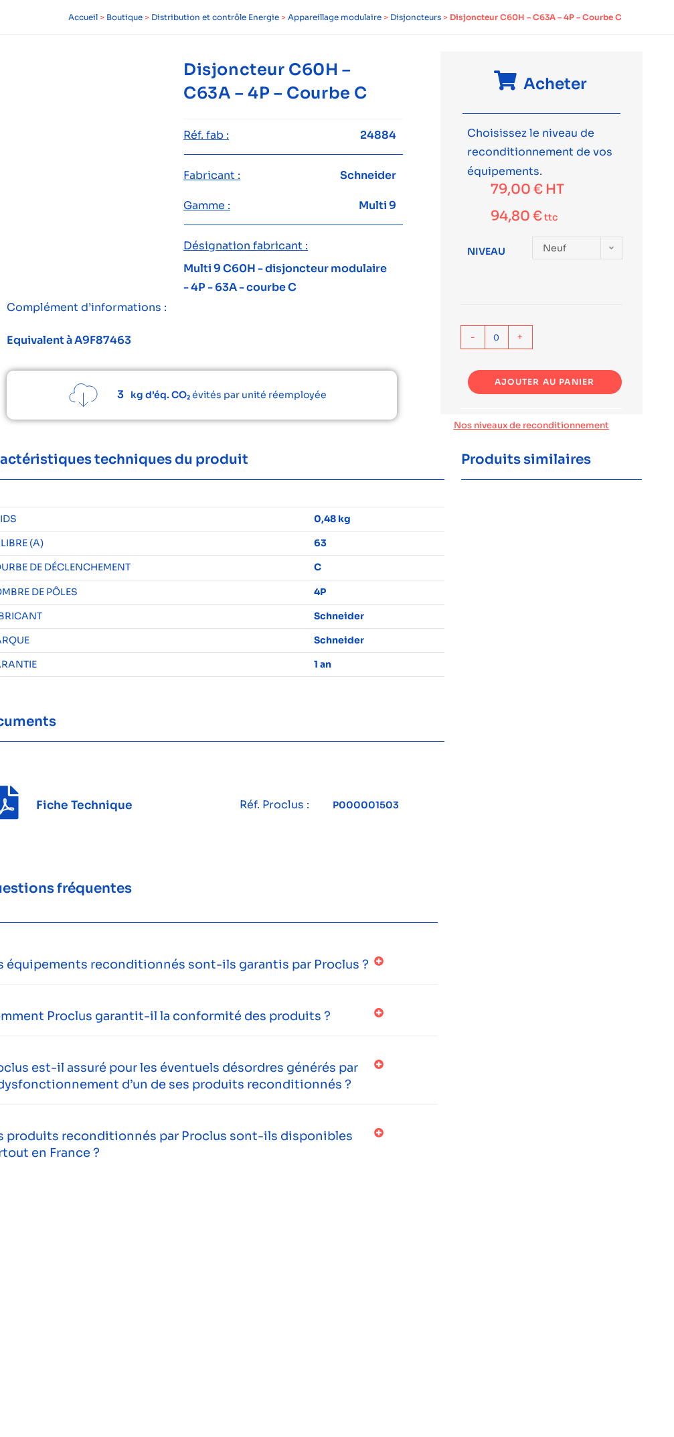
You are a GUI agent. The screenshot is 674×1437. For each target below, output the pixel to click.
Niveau (486, 251)
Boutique (124, 17)
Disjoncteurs (415, 17)
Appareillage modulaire (335, 17)
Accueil (83, 17)
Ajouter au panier (544, 382)
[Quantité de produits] (497, 337)
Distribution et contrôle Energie (215, 17)
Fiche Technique (84, 805)
